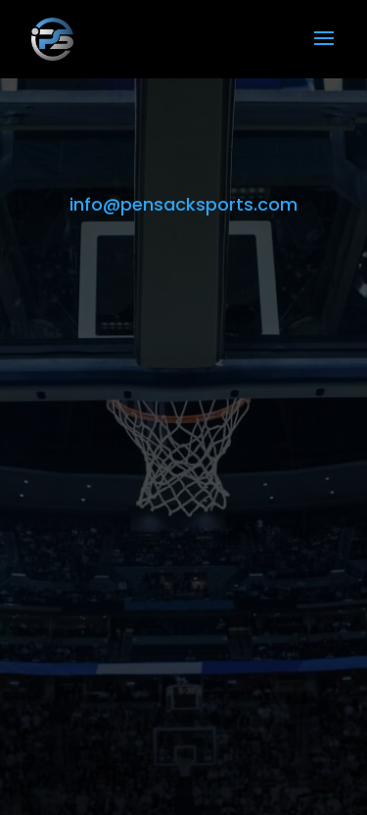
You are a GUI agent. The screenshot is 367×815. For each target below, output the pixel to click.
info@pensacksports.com (183, 204)
